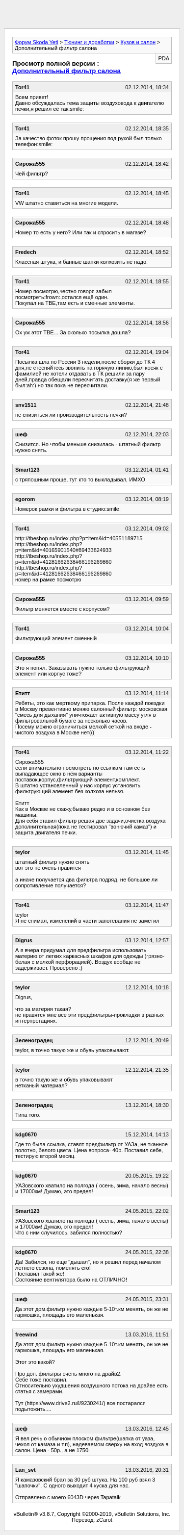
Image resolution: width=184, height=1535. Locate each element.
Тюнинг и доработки (89, 42)
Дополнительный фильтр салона (66, 71)
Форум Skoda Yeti (36, 42)
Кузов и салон (138, 42)
